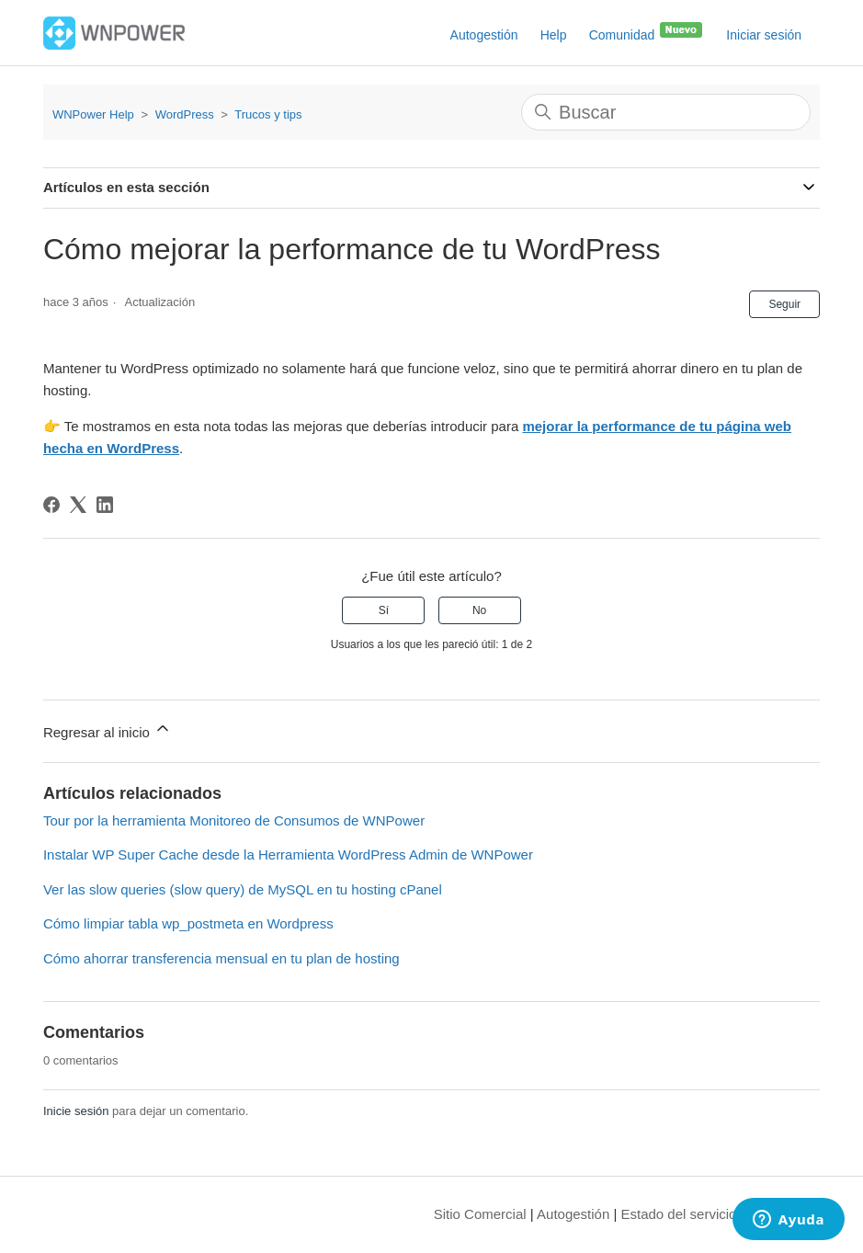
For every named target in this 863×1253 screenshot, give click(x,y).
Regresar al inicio (107, 729)
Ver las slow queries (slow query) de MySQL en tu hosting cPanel (242, 889)
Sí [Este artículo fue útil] (384, 610)
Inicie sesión (76, 1111)
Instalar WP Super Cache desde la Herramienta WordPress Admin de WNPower (288, 854)
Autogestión (484, 35)
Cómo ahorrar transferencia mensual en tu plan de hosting (221, 958)
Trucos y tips (267, 114)
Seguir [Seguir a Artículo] (784, 304)
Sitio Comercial (480, 1214)
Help (553, 35)
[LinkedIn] (105, 504)
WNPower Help (93, 114)
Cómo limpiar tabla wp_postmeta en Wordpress (188, 923)
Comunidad (647, 31)
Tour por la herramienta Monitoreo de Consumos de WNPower (234, 820)
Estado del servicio (679, 1214)
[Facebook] (51, 504)
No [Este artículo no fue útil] (479, 610)
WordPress (184, 114)
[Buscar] (666, 112)
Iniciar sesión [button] (763, 35)
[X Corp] (78, 504)
